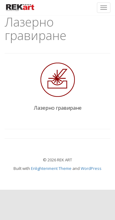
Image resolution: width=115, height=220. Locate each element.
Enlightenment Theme (51, 168)
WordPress (91, 168)
